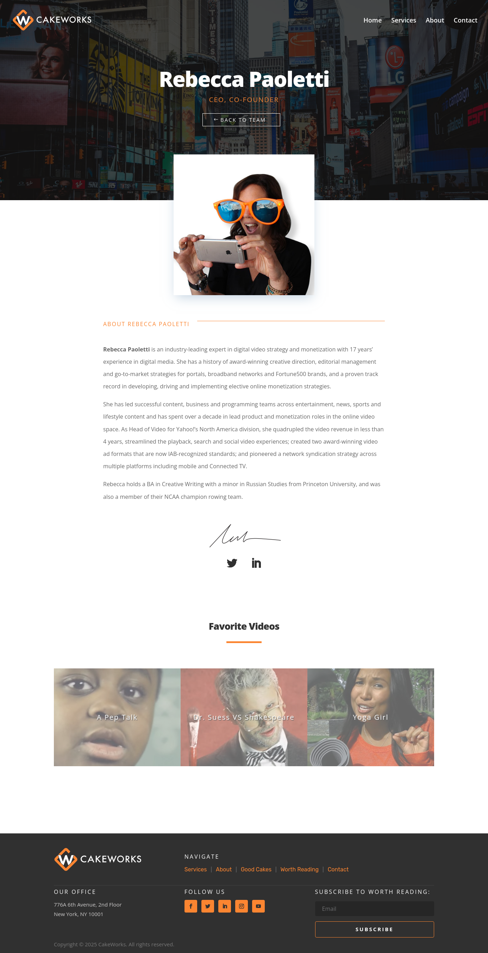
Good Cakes (256, 869)
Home (372, 21)
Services (403, 21)
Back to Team (243, 119)
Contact (465, 21)
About (435, 21)
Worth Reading (300, 869)
